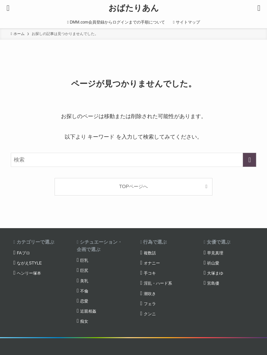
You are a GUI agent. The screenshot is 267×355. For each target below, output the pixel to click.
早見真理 (215, 253)
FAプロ (23, 253)
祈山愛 (213, 263)
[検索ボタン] (259, 8)
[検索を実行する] (249, 160)
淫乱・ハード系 (158, 283)
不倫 (84, 291)
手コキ (150, 273)
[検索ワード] (134, 160)
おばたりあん (133, 8)
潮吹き (150, 293)
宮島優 (213, 283)
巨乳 (84, 260)
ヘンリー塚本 (29, 273)
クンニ (150, 314)
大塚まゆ (215, 273)
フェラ (150, 303)
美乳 (84, 281)
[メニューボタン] (8, 8)
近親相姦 (88, 311)
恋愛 (84, 301)
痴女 (84, 321)
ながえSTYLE (29, 263)
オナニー (152, 263)
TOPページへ (133, 186)
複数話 (150, 253)
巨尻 (84, 270)
